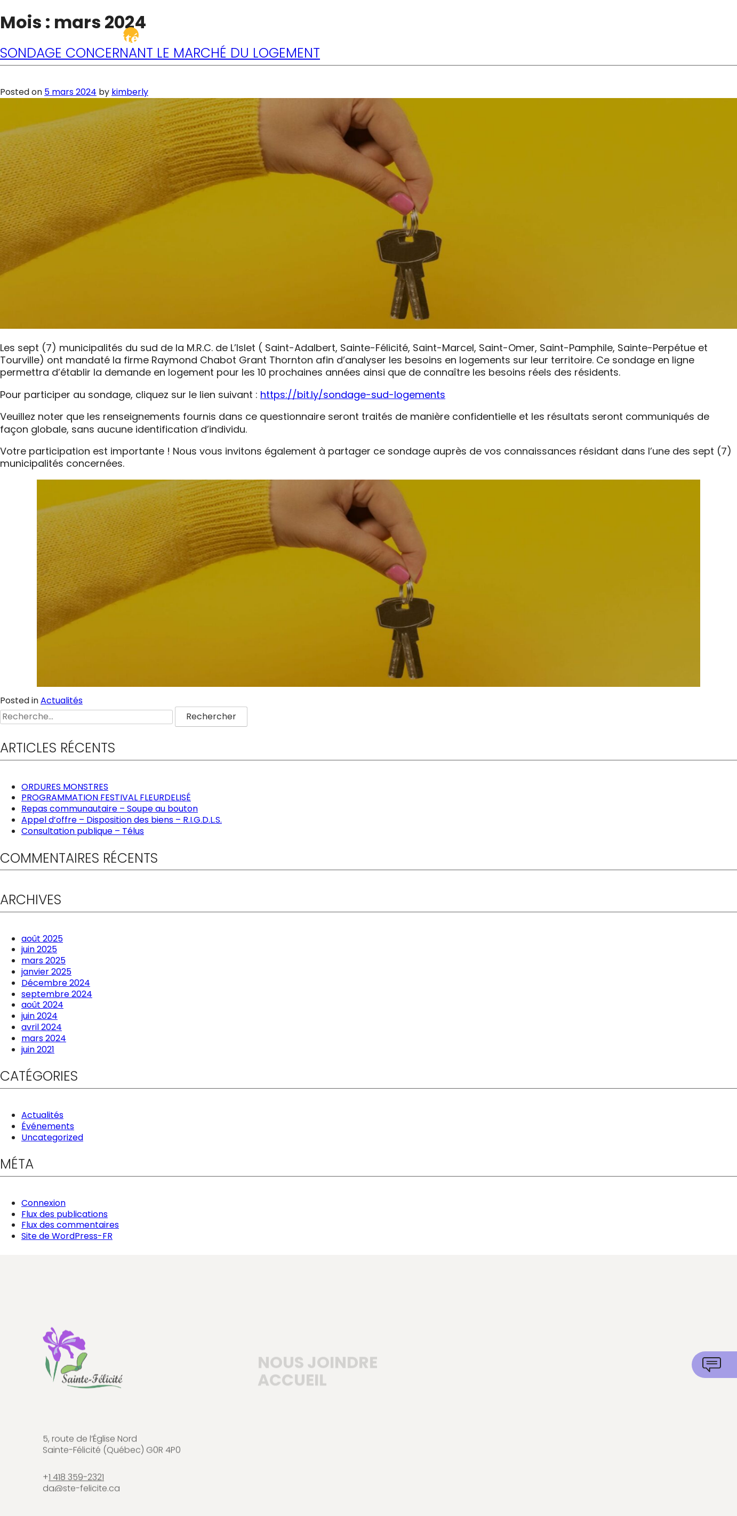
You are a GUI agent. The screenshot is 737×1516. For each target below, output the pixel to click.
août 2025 (42, 939)
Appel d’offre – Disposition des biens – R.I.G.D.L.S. (121, 820)
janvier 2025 (46, 972)
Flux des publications (64, 1214)
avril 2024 (41, 1027)
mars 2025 (43, 960)
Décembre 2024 (55, 983)
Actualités (62, 700)
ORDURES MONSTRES (64, 787)
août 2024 (42, 1005)
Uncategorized (52, 1137)
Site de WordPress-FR (67, 1236)
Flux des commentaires (70, 1225)
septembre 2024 (56, 994)
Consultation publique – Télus (82, 831)
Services (465, 38)
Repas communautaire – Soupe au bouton (109, 808)
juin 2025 (39, 949)
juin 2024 (39, 1016)
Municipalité (354, 38)
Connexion (43, 1203)
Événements (47, 1126)
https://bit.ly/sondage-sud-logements (352, 394)
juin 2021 (37, 1049)
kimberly (129, 92)
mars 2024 (43, 1038)
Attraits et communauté (620, 38)
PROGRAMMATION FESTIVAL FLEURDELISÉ (106, 797)
